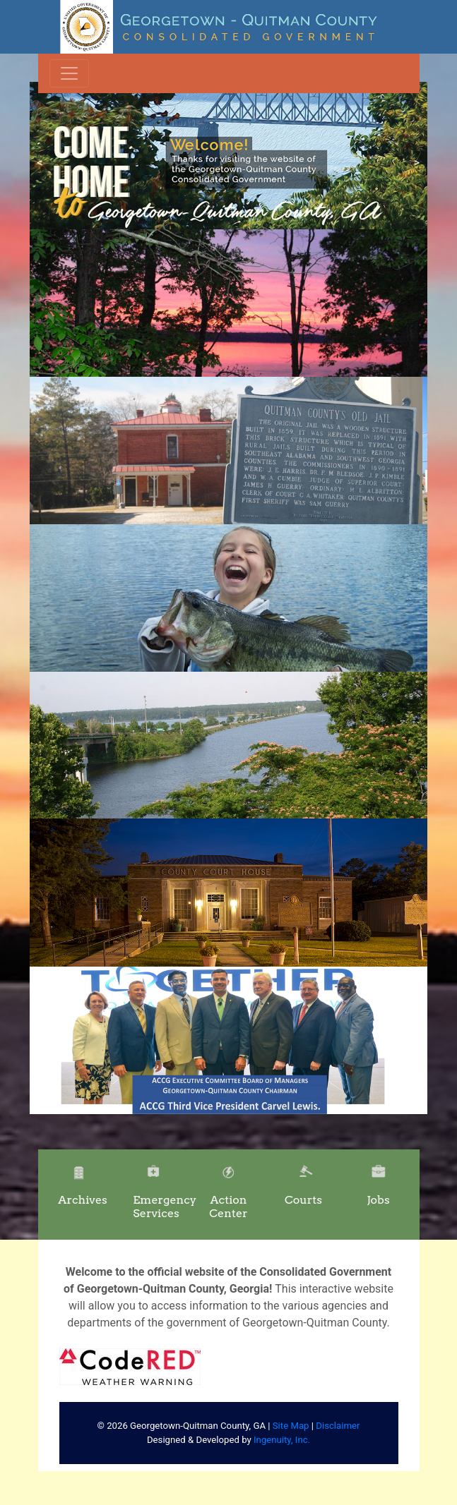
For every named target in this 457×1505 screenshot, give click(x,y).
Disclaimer (338, 1425)
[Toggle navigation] (69, 73)
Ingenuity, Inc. (282, 1439)
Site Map (291, 1425)
